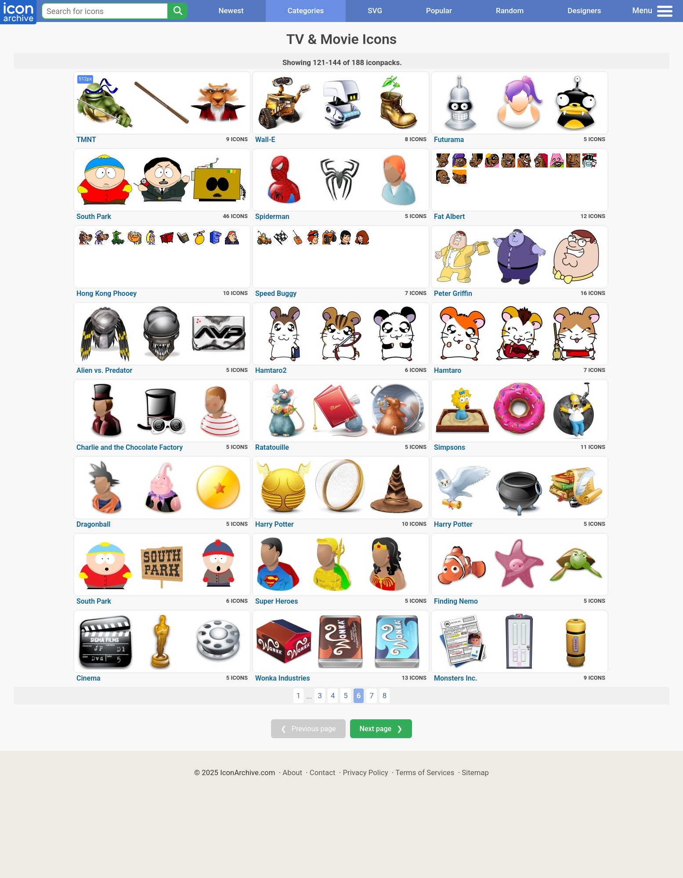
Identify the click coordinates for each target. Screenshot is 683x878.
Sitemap (475, 772)
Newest (230, 10)
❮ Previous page (308, 729)
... (309, 696)
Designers (584, 10)
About (292, 772)
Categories (306, 10)
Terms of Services (424, 772)
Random (510, 10)
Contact (323, 772)
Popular (439, 10)
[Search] (177, 11)
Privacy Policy (365, 772)
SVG (375, 10)
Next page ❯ (381, 729)
